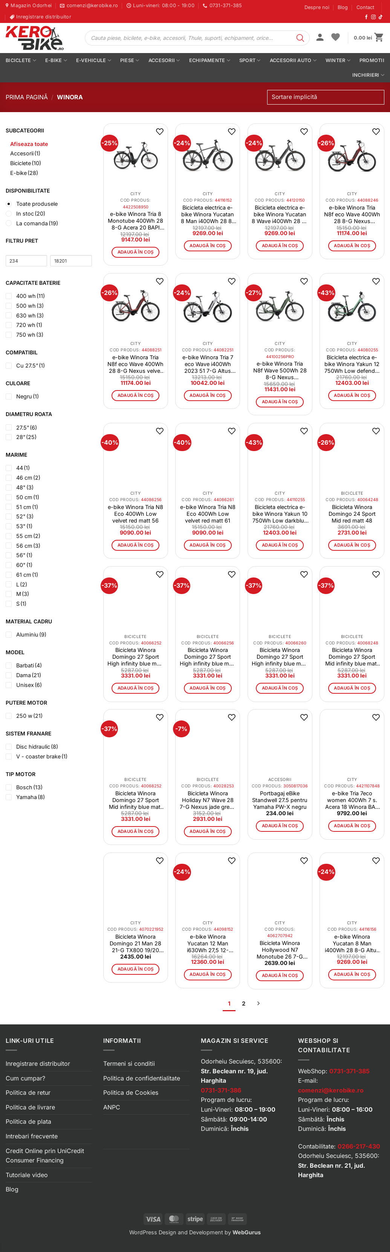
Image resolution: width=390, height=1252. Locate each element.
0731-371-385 (349, 1071)
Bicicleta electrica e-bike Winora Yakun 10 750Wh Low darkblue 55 (279, 514)
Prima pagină (27, 97)
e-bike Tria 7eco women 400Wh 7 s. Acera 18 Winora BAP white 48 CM (352, 800)
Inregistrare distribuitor (38, 1063)
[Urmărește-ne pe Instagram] (373, 17)
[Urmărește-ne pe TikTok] (380, 17)
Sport (250, 60)
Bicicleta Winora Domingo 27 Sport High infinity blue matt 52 (135, 657)
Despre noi (316, 7)
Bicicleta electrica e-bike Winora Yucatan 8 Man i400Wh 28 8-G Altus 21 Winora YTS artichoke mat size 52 (207, 214)
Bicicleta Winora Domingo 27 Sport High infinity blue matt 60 (280, 657)
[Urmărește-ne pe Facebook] (366, 17)
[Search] (300, 38)
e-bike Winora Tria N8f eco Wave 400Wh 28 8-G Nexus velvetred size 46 (352, 214)
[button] (320, 38)
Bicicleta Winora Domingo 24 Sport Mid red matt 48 (352, 514)
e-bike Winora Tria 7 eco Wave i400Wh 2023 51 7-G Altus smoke (207, 364)
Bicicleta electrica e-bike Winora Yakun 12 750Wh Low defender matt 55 (352, 364)
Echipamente (209, 60)
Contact (365, 7)
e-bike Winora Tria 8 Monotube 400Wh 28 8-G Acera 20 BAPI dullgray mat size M (135, 221)
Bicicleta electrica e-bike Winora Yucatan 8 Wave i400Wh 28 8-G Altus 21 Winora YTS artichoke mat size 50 (280, 214)
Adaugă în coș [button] (136, 252)
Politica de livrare (30, 1107)
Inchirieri (368, 75)
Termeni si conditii (129, 1063)
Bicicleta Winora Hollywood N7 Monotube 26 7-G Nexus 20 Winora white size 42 (280, 950)
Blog (343, 7)
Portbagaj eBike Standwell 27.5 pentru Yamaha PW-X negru (279, 800)
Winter (338, 60)
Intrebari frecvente (32, 1136)
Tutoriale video (27, 1175)
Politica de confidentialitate (141, 1078)
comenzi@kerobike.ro (331, 1090)
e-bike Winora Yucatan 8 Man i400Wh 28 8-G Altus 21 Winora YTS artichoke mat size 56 (351, 943)
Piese (129, 60)
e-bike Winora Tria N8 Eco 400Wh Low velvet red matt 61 (208, 514)
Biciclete (21, 60)
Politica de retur (28, 1092)
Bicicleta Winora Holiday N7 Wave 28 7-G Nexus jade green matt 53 (208, 800)
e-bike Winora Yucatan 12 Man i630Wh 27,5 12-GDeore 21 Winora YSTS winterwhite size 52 (208, 943)
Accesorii (164, 60)
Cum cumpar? (25, 1078)
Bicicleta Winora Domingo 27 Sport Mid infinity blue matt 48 (352, 657)
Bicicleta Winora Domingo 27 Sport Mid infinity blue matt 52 (135, 800)
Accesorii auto (293, 60)
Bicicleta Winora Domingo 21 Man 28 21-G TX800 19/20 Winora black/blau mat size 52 (135, 943)
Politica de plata (28, 1121)
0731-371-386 (221, 1090)
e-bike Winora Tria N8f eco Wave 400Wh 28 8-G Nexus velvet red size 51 (135, 364)
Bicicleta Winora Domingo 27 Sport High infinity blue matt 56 (208, 657)
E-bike (56, 60)
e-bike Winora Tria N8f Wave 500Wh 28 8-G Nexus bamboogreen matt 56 (280, 370)
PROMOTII (371, 60)
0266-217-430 (359, 1146)
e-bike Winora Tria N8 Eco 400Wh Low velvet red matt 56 (135, 514)
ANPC (111, 1107)
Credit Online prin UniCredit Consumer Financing (45, 1155)
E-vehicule (93, 60)
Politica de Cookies (130, 1092)
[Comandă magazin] (325, 97)
